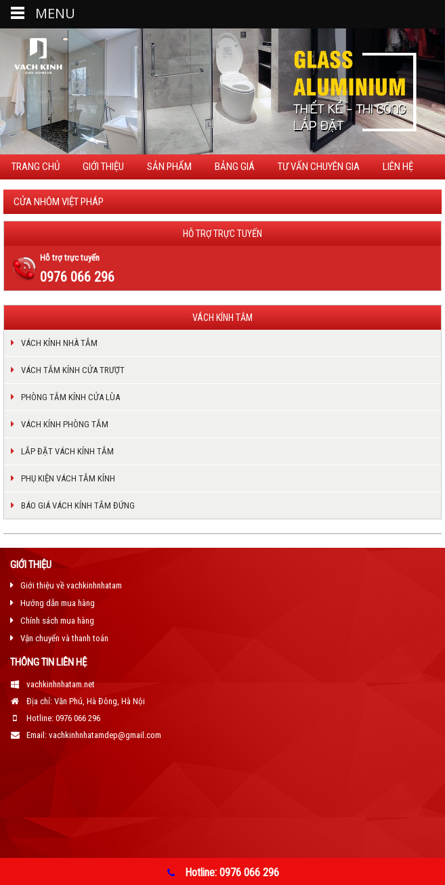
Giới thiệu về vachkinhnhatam (71, 585)
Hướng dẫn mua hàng (57, 603)
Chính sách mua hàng (57, 621)
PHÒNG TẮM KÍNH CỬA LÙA (70, 397)
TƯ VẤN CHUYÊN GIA (319, 166)
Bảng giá (235, 166)
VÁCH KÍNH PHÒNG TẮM (64, 424)
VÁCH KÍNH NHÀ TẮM (59, 343)
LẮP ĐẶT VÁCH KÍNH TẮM (67, 451)
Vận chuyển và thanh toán (64, 638)
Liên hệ (398, 166)
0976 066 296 (77, 277)
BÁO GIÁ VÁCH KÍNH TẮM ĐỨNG (78, 505)
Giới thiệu (103, 166)
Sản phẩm (169, 166)
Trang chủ (36, 166)
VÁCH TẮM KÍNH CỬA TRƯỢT (73, 370)
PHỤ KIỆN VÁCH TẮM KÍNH (68, 478)
